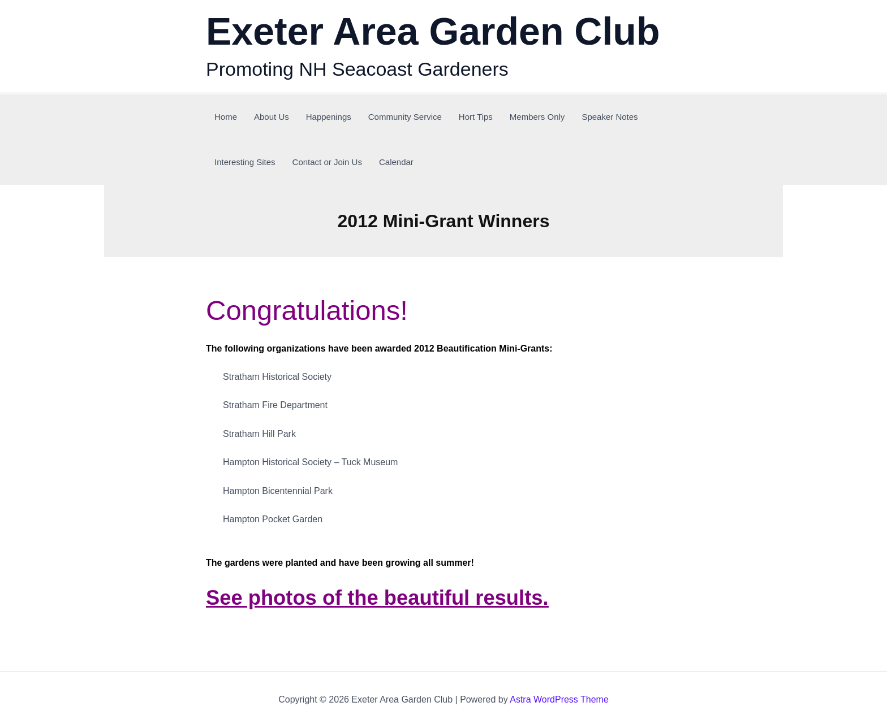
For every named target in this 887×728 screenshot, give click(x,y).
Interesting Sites (244, 162)
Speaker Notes (610, 117)
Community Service (405, 117)
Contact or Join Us (327, 162)
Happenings (328, 117)
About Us (271, 117)
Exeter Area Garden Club (433, 31)
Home (225, 117)
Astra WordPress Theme (559, 699)
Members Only (537, 117)
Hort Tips (476, 117)
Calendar (396, 162)
